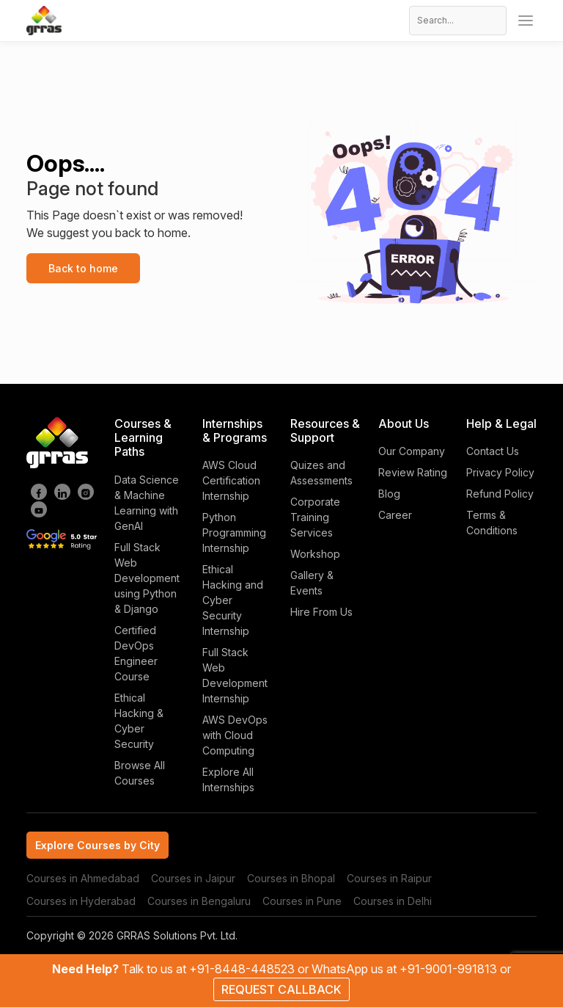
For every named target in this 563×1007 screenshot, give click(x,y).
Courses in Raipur (389, 878)
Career (395, 515)
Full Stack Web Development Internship (235, 675)
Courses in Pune (302, 901)
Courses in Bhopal (291, 878)
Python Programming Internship (234, 532)
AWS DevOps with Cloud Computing (235, 735)
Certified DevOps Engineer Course (136, 653)
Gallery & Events (312, 583)
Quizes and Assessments (321, 473)
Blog (389, 493)
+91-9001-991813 (450, 968)
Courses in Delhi (392, 901)
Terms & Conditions (492, 523)
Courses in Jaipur (193, 878)
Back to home (83, 268)
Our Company (411, 451)
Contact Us (492, 451)
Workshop (315, 554)
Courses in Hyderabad (81, 901)
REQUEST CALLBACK (281, 989)
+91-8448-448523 (243, 968)
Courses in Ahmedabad (82, 878)
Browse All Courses (139, 773)
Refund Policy (500, 493)
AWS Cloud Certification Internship (231, 480)
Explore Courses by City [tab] (97, 845)
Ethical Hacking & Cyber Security (138, 720)
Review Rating (412, 472)
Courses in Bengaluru (199, 901)
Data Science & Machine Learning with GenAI (146, 502)
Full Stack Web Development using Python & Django (147, 578)
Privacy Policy (500, 472)
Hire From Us (321, 612)
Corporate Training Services (315, 517)
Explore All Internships (228, 779)
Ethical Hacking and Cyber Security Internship (232, 600)
